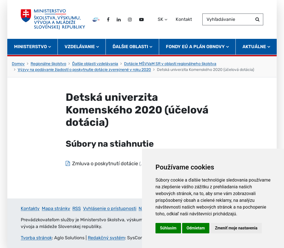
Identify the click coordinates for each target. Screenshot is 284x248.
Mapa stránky (56, 208)
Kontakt (184, 19)
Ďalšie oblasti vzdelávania (95, 63)
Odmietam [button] (196, 228)
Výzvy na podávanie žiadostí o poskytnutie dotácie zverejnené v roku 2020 (84, 69)
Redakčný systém (106, 237)
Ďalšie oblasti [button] (130, 46)
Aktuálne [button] (254, 46)
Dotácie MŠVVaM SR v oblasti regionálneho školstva (170, 63)
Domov (18, 63)
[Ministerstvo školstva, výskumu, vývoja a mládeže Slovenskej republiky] (53, 19)
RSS (76, 208)
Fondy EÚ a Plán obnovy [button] (195, 46)
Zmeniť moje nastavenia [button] (236, 228)
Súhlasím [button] (168, 228)
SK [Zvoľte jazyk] (160, 19)
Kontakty (30, 208)
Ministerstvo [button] (30, 46)
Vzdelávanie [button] (80, 46)
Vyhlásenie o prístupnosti (109, 208)
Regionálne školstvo (48, 63)
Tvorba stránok (36, 237)
